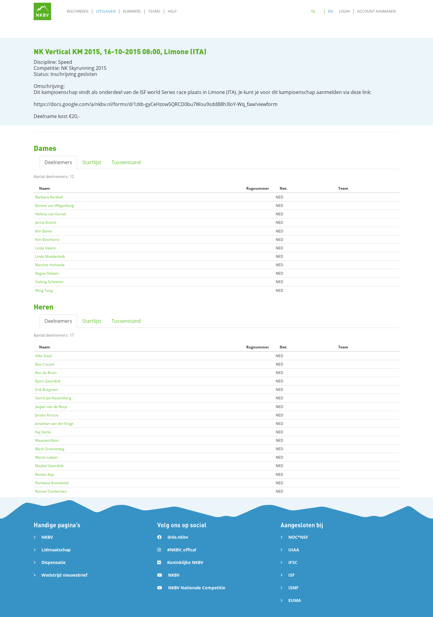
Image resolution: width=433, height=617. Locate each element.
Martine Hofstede (50, 264)
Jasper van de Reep (51, 406)
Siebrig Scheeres (49, 281)
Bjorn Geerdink (47, 381)
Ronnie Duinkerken (51, 491)
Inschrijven (77, 11)
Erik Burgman (46, 389)
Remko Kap (44, 474)
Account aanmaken (376, 11)
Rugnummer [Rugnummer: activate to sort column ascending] (257, 188)
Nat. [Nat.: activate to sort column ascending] (283, 188)
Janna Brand (45, 222)
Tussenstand (126, 162)
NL (313, 11)
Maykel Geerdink (49, 465)
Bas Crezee (44, 364)
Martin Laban (46, 457)
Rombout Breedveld (51, 482)
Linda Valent (45, 248)
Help (172, 11)
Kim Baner (44, 231)
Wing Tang (44, 290)
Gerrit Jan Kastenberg (53, 397)
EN (330, 11)
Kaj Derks (43, 432)
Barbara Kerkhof (49, 197)
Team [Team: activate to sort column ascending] (343, 188)
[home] (42, 11)
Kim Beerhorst (47, 239)
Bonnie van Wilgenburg (54, 205)
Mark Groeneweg (49, 448)
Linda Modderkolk (50, 256)
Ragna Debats (47, 273)
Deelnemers (58, 162)
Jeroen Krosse (46, 415)
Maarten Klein (47, 440)
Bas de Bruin (46, 372)
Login (344, 11)
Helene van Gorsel (50, 214)
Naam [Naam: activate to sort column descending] (44, 188)
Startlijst (91, 162)
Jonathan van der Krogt (54, 423)
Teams (154, 11)
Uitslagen (105, 11)
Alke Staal (43, 355)
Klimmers (132, 11)
